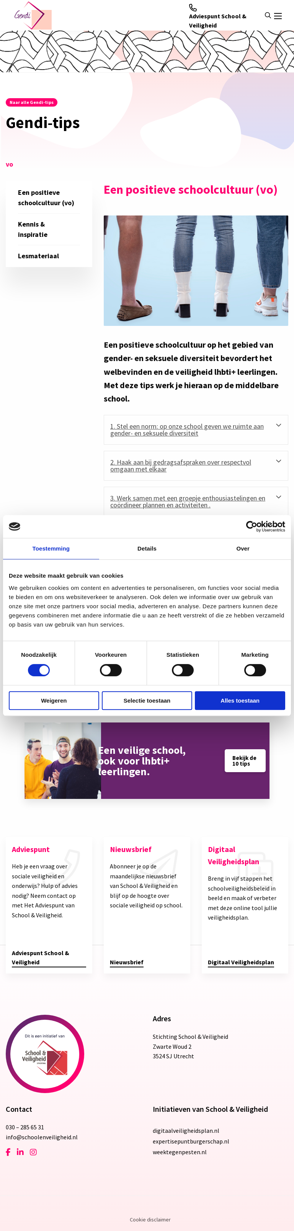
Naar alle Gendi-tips (32, 102)
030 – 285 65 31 (25, 1127)
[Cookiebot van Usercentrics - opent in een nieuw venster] (251, 526)
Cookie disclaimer (150, 1219)
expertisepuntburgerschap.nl (191, 1141)
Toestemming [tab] (51, 548)
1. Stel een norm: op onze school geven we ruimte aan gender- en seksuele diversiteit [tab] (187, 429)
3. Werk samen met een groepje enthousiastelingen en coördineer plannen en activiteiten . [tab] (187, 501)
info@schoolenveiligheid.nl (42, 1137)
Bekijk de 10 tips (244, 760)
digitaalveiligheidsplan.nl (186, 1130)
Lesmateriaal (38, 255)
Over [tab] (243, 548)
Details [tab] (147, 548)
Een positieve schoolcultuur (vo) (46, 197)
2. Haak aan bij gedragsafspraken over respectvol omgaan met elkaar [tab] (180, 465)
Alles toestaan (240, 700)
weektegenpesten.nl (180, 1152)
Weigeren (54, 700)
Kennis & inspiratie (32, 229)
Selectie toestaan (147, 700)
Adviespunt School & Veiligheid (218, 16)
